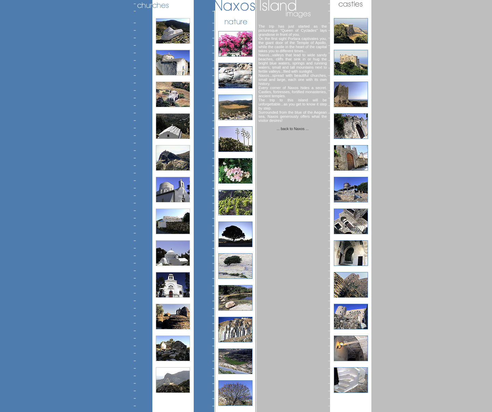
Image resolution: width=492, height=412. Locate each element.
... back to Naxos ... (292, 129)
